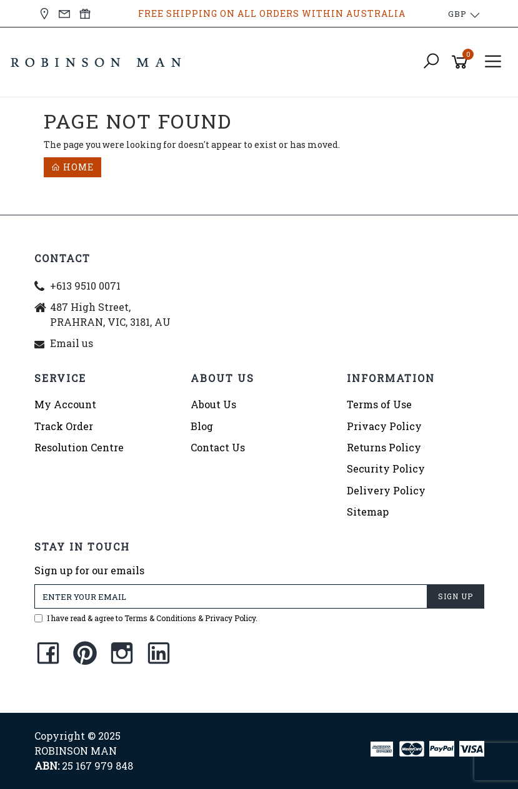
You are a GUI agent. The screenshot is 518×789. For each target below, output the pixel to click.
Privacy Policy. (231, 618)
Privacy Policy (384, 426)
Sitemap (368, 511)
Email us (71, 343)
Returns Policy (384, 447)
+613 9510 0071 (85, 285)
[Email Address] (230, 596)
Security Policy (386, 468)
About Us (213, 404)
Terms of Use (379, 404)
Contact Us (218, 447)
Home (72, 167)
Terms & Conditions (160, 618)
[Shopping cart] (461, 62)
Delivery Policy (386, 490)
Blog (202, 426)
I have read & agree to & (145, 618)
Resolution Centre (79, 447)
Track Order (63, 426)
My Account (65, 404)
